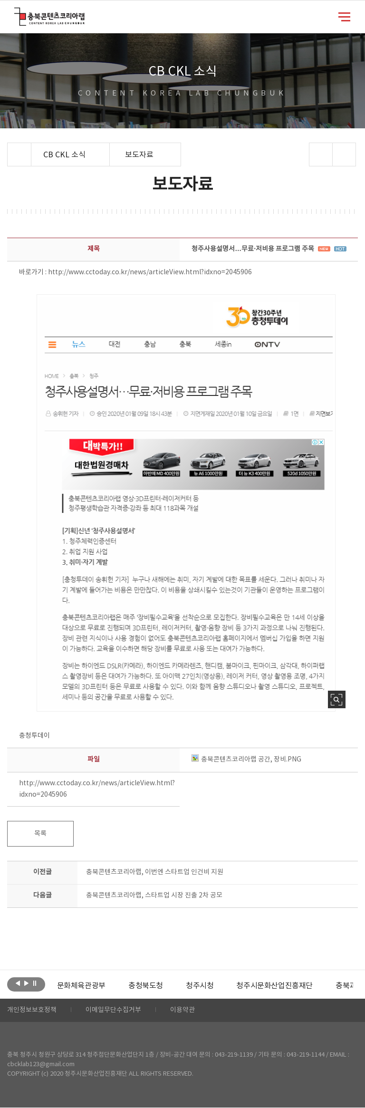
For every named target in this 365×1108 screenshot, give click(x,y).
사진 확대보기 (337, 699)
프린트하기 (343, 154)
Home (10, 148)
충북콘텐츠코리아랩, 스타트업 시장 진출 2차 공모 (154, 895)
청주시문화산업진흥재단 (274, 986)
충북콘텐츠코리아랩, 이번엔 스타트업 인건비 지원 (154, 872)
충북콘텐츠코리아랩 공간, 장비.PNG (246, 759)
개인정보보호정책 (32, 1010)
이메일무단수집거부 (113, 1010)
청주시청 (199, 986)
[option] (81, 985)
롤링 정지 (34, 983)
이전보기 (17, 983)
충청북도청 (145, 986)
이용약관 (182, 1010)
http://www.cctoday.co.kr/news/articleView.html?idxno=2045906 (150, 272)
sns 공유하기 (321, 154)
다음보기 (26, 983)
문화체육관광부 (81, 986)
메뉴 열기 (344, 16)
